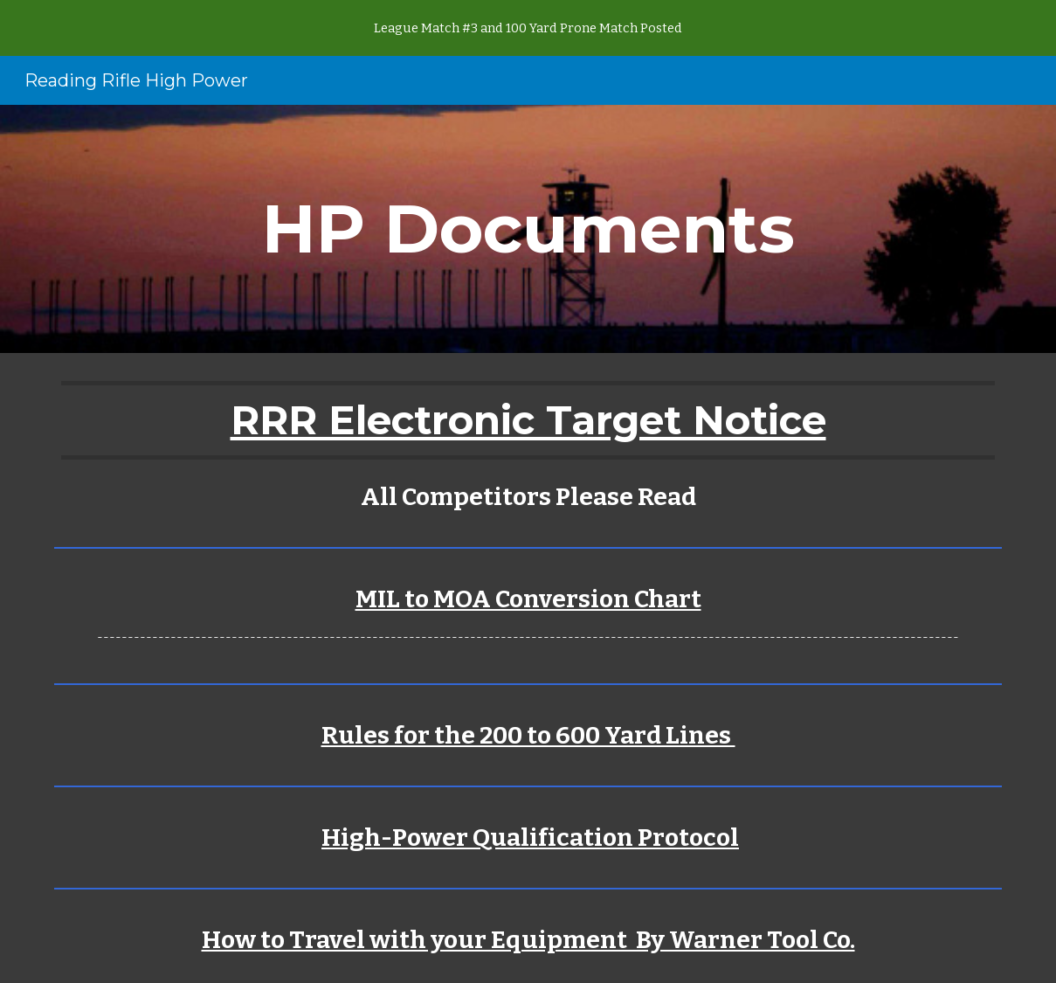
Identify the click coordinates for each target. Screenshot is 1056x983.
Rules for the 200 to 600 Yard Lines (528, 735)
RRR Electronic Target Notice (528, 420)
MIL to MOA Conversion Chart (528, 599)
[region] (528, 28)
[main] (527, 229)
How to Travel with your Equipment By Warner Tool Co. (528, 939)
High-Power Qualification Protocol (530, 837)
